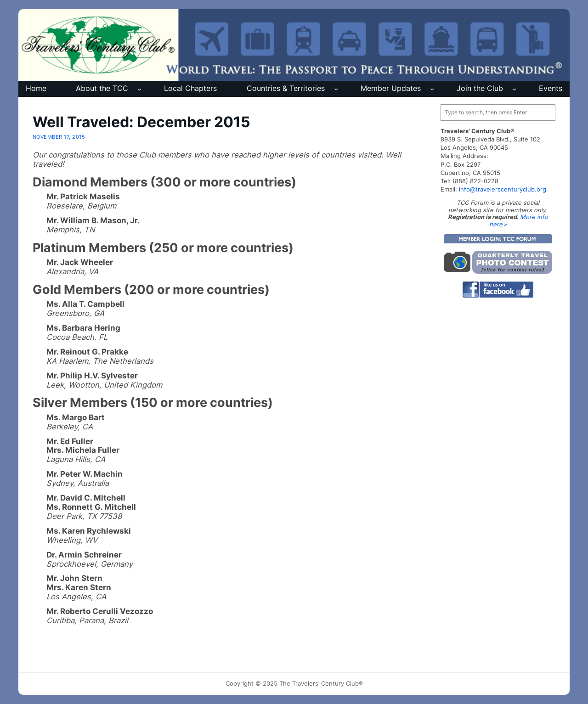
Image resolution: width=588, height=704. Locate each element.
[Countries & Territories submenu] (336, 89)
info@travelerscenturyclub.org (502, 189)
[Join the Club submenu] (514, 89)
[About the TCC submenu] (139, 89)
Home (36, 88)
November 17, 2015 (59, 137)
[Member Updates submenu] (432, 89)
